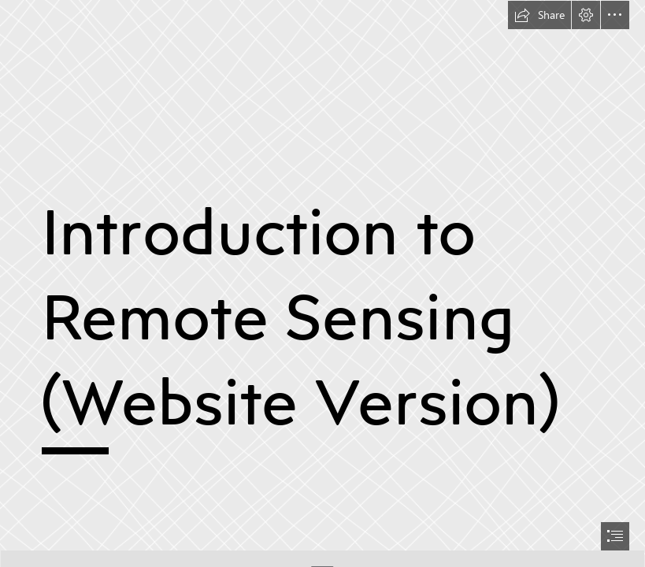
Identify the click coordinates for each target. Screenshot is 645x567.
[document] (322, 283)
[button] (539, 15)
